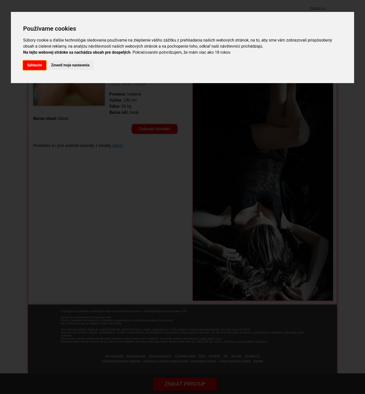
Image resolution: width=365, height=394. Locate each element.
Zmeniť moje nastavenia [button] (70, 65)
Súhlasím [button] (34, 65)
